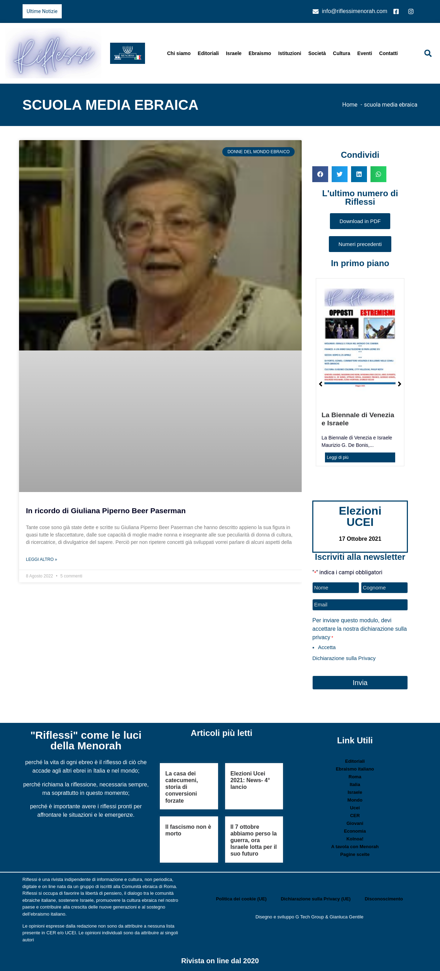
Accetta (327, 647)
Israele (233, 53)
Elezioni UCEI (360, 516)
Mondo (355, 800)
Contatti (388, 53)
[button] (428, 53)
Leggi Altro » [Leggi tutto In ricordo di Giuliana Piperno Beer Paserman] (41, 559)
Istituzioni (289, 53)
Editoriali (208, 53)
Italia (355, 784)
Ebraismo (260, 53)
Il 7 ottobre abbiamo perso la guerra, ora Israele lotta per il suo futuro (253, 840)
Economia (355, 831)
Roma (355, 776)
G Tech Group (309, 916)
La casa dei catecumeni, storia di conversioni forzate (181, 787)
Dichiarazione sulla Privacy (343, 658)
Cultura (341, 53)
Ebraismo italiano (355, 769)
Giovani (354, 823)
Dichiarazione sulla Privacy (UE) (316, 898)
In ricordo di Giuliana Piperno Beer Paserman (106, 511)
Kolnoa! (354, 838)
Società (317, 53)
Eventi (364, 53)
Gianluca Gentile (346, 916)
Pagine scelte (354, 854)
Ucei (355, 807)
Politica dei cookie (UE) (241, 898)
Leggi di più (337, 457)
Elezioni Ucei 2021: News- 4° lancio (250, 780)
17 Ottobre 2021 (360, 539)
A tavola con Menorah (355, 846)
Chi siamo (179, 53)
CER (355, 815)
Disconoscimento (384, 898)
